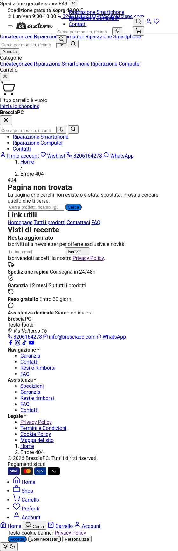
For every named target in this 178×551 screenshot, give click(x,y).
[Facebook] (11, 344)
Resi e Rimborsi (37, 368)
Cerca (73, 207)
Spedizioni (32, 386)
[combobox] (84, 32)
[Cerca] (61, 39)
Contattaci (78, 222)
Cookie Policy (35, 434)
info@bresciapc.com (70, 337)
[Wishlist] (156, 23)
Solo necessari (44, 539)
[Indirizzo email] (36, 252)
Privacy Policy (88, 258)
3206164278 (25, 337)
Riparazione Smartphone (96, 12)
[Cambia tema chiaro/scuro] (9, 546)
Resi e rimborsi (37, 398)
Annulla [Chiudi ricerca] (10, 51)
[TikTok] (25, 344)
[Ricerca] (36, 207)
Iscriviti (77, 251)
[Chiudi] (73, 3)
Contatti (78, 24)
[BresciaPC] (34, 28)
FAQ (95, 222)
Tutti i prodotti (49, 222)
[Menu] (10, 26)
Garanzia (30, 356)
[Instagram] (18, 344)
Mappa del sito (37, 440)
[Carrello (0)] (138, 31)
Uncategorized (17, 64)
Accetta (17, 539)
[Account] (149, 23)
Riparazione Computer (94, 18)
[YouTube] (31, 344)
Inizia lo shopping (19, 106)
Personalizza (77, 539)
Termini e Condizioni (43, 428)
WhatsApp (111, 337)
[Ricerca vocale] (117, 31)
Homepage (20, 222)
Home (27, 162)
